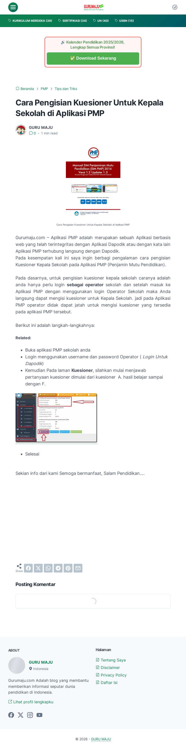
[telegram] (58, 568)
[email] (78, 568)
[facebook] (28, 568)
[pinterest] (68, 568)
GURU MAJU (41, 662)
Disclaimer (108, 667)
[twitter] (38, 568)
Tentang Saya (111, 660)
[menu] (13, 7)
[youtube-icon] (39, 715)
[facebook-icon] (11, 715)
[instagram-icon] (30, 715)
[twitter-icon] (20, 715)
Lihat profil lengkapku (30, 701)
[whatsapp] (48, 568)
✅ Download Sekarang (93, 58)
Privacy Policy (111, 675)
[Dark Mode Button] (175, 7)
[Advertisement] (93, 523)
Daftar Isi (106, 682)
